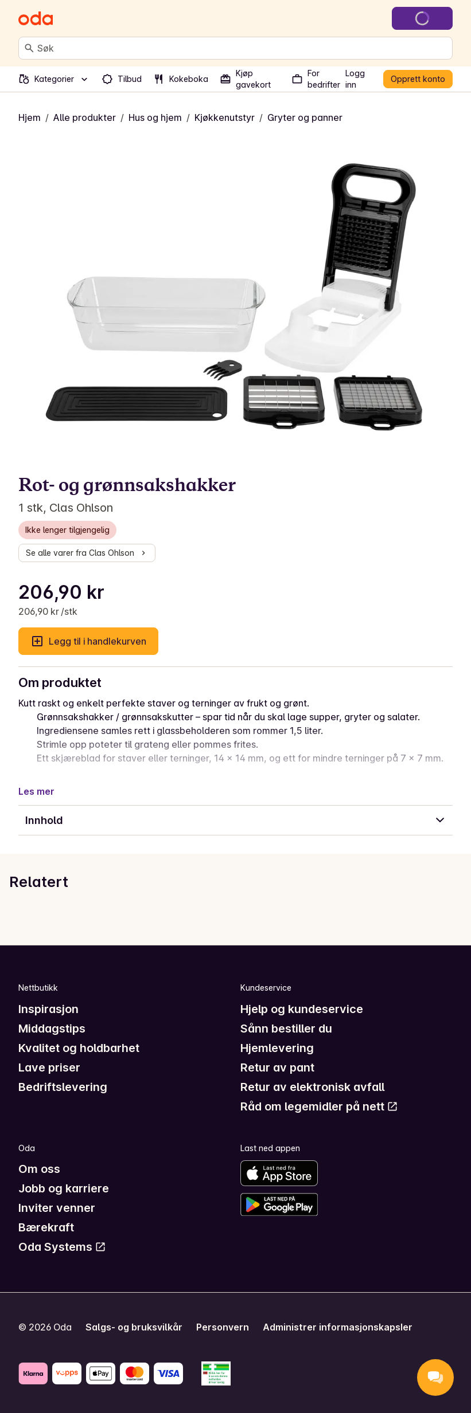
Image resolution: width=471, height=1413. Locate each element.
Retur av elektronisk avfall (312, 1087)
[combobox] (242, 48)
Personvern (222, 1327)
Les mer (36, 791)
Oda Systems (62, 1247)
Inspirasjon (48, 1009)
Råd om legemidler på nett (319, 1106)
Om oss (39, 1169)
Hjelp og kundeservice (301, 1009)
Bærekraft (46, 1227)
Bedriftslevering (62, 1087)
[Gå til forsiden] (35, 18)
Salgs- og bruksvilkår (133, 1327)
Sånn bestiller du (286, 1028)
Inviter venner (56, 1208)
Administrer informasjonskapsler (337, 1327)
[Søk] (29, 48)
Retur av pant (277, 1067)
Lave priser (49, 1067)
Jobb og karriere (63, 1188)
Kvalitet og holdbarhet (78, 1048)
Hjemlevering (277, 1048)
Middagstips (51, 1028)
